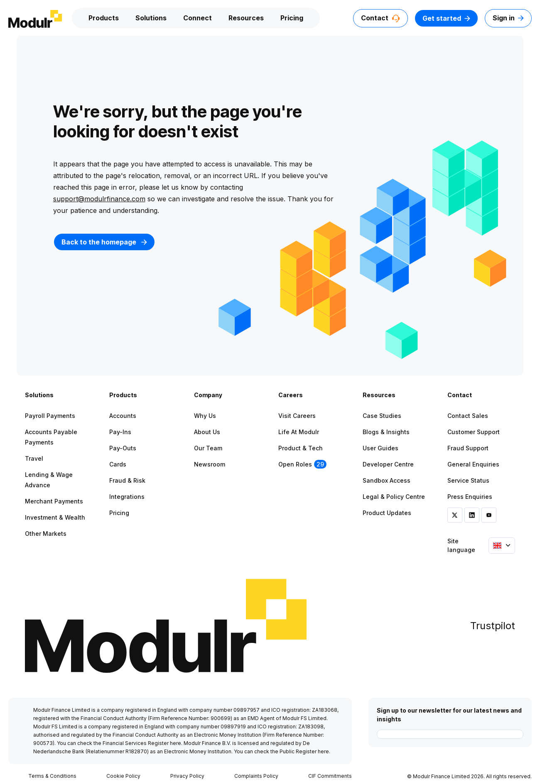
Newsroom (209, 464)
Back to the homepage (104, 242)
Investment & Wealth (55, 517)
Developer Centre (388, 464)
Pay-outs (122, 448)
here (175, 743)
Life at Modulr (298, 431)
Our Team (208, 448)
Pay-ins (120, 431)
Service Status (468, 480)
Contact (380, 18)
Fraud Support (467, 448)
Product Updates (387, 512)
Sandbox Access (386, 480)
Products (103, 18)
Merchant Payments (54, 501)
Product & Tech (300, 448)
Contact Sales (467, 415)
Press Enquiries (469, 496)
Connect (197, 18)
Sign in (508, 18)
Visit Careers (297, 415)
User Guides (380, 448)
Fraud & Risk (127, 480)
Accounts (122, 415)
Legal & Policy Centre (394, 496)
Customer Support (473, 431)
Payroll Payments (50, 415)
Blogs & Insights (386, 431)
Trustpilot (492, 626)
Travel (34, 458)
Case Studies (382, 415)
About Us (207, 431)
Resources (246, 18)
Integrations (127, 496)
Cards (117, 464)
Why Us (205, 415)
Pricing (291, 18)
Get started (446, 18)
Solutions (151, 18)
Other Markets (45, 533)
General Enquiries (473, 464)
